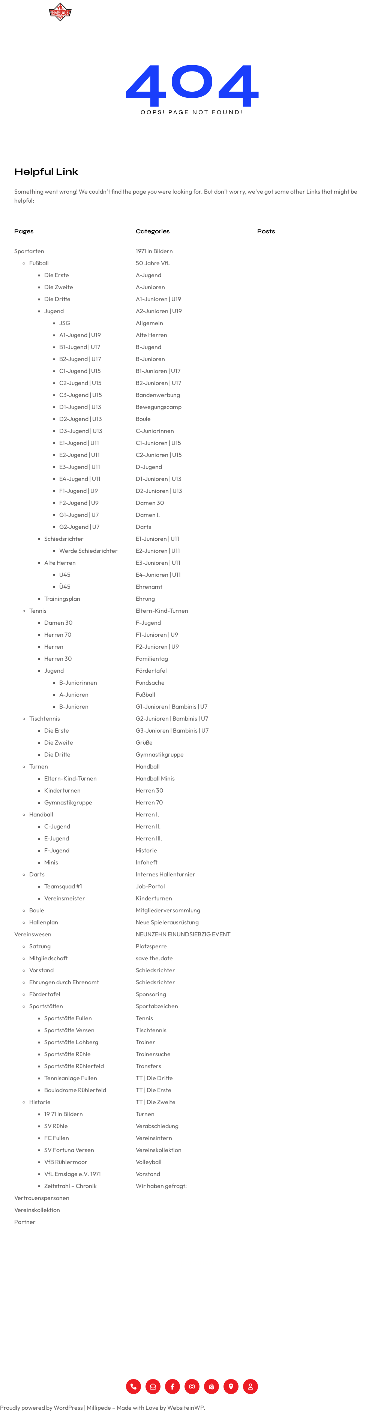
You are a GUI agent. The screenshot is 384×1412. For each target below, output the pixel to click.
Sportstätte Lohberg (71, 1042)
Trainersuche (153, 1054)
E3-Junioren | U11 (158, 562)
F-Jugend (56, 850)
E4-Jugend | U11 (79, 478)
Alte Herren (60, 562)
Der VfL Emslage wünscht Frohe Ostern (302, 282)
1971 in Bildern (154, 251)
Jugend (54, 311)
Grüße (144, 742)
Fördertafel (44, 994)
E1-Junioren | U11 (157, 538)
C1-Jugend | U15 (80, 371)
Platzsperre (151, 946)
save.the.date (154, 958)
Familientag (152, 658)
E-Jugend (56, 838)
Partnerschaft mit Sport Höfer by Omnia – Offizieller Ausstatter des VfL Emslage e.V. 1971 (309, 388)
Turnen (38, 766)
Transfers (148, 1066)
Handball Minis (155, 778)
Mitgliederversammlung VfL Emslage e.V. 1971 (308, 299)
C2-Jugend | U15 (80, 383)
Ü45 (64, 586)
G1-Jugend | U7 (79, 514)
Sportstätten (46, 1006)
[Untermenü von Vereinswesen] (222, 12)
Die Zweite (58, 287)
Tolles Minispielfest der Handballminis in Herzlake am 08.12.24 (313, 564)
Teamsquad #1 (63, 886)
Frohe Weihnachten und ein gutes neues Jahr (309, 459)
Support (333, 1304)
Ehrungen (258, 1328)
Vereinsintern (154, 1138)
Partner (349, 12)
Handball (41, 814)
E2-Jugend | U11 (79, 454)
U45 (64, 574)
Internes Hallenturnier (165, 874)
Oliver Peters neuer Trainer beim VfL (297, 476)
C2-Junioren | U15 (159, 454)
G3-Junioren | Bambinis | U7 (172, 730)
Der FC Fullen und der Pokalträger (296, 249)
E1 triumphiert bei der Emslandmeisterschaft (307, 350)
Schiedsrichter (64, 538)
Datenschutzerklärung (352, 1292)
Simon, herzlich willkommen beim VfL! (300, 526)
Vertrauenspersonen (256, 12)
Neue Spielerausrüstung (167, 922)
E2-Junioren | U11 (158, 550)
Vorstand (41, 970)
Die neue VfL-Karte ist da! (286, 333)
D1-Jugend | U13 (80, 406)
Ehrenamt (149, 586)
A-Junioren (73, 694)
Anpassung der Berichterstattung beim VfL (306, 408)
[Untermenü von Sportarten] (174, 12)
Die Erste (56, 275)
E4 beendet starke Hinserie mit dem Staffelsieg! (310, 543)
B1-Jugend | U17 (79, 347)
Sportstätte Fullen (68, 1018)
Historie (40, 1102)
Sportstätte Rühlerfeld (74, 1066)
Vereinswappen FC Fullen (286, 266)
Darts (37, 874)
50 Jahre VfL (153, 263)
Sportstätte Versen (69, 1030)
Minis (51, 862)
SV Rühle (56, 1126)
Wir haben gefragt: (161, 1186)
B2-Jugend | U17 (80, 359)
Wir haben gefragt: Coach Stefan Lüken (303, 585)
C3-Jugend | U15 (80, 395)
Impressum (336, 1280)
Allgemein (149, 323)
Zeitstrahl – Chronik (70, 1186)
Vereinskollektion (310, 12)
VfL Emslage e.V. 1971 (72, 1174)
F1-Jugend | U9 (78, 490)
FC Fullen (56, 1138)
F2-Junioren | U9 (157, 646)
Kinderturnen (62, 790)
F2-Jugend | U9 (79, 502)
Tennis (37, 610)
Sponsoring (151, 994)
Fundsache (150, 682)
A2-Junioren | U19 (159, 311)
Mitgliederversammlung (168, 910)
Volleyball (149, 1162)
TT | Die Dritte (154, 1078)
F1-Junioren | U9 (157, 634)
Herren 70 (58, 634)
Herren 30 (58, 658)
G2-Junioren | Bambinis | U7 (172, 718)
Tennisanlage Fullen (70, 1078)
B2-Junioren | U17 (158, 383)
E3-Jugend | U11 (79, 466)
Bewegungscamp (159, 406)
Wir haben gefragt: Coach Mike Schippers (305, 509)
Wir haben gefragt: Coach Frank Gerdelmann (309, 425)
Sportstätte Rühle (67, 1054)
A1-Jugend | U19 (80, 335)
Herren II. (148, 826)
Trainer (145, 1042)
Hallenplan (43, 922)
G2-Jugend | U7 (79, 526)
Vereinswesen (202, 12)
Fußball (39, 263)
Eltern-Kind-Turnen (70, 778)
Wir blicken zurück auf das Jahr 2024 (300, 442)
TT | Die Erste (153, 1090)
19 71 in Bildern (63, 1114)
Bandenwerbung (158, 395)
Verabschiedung (157, 1126)
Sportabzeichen (157, 1006)
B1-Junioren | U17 (158, 371)
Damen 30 (58, 622)
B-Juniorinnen (78, 682)
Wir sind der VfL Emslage (286, 316)
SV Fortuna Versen (69, 1150)
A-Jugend (148, 275)
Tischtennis (44, 718)
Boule (36, 910)
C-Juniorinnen (155, 430)
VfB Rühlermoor (65, 1162)
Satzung (40, 946)
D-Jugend (149, 466)
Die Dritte (57, 299)
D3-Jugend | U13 (80, 430)
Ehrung (145, 598)
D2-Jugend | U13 (80, 418)
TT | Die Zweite (156, 1102)
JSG (64, 323)
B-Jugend (148, 347)
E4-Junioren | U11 (158, 574)
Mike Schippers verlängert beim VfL (297, 493)
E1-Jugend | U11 (79, 442)
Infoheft (147, 862)
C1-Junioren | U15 (158, 442)
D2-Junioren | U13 (159, 490)
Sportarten (158, 12)
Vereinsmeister (64, 898)
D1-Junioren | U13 (159, 478)
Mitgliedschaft (48, 958)
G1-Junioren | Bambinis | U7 (171, 706)
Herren (53, 646)
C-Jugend (57, 826)
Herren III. (149, 838)
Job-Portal (150, 886)
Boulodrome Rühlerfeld (75, 1090)
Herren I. (147, 814)
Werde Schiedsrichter (88, 550)
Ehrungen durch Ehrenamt (64, 982)
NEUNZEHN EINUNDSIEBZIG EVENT (183, 934)
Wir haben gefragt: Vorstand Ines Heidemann (309, 367)
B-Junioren (73, 706)
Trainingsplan (62, 598)
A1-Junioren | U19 (158, 299)
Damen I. (148, 514)
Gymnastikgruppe (68, 802)
